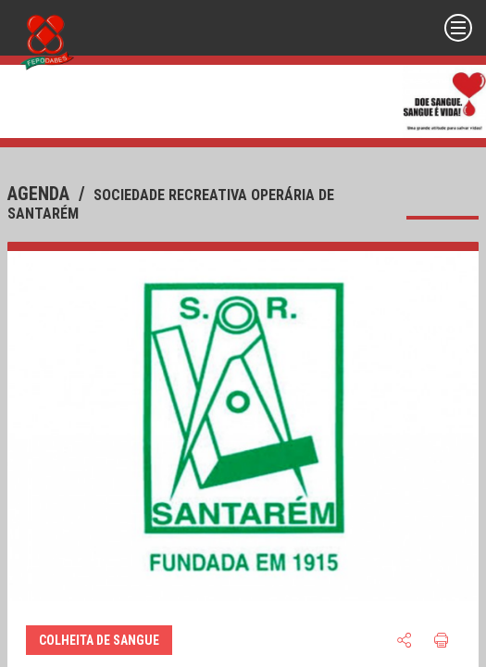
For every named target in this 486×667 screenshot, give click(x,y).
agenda (40, 193)
